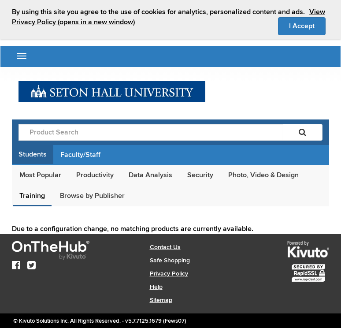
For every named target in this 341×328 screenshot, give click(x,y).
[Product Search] (151, 132)
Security (200, 175)
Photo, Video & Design (263, 175)
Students (33, 154)
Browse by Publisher (92, 195)
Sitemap (161, 300)
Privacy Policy (169, 273)
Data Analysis (150, 175)
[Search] (302, 132)
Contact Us (165, 247)
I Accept (307, 25)
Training (32, 195)
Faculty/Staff (80, 154)
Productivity (95, 175)
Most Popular (40, 175)
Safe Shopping (170, 260)
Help (156, 287)
